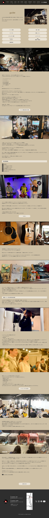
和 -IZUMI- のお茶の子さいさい (10, 167)
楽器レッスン (9, 34)
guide (25, 2)
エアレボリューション (8, 163)
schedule (30, 2)
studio (21, 2)
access (34, 2)
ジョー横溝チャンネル (8, 165)
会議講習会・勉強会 (24, 39)
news (15, 2)
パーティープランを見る (24, 387)
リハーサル (40, 30)
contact (38, 2)
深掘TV (5, 162)
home (7, 2)
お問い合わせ (24, 483)
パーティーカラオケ (9, 39)
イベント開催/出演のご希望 (24, 107)
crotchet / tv (6, 169)
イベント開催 (9, 30)
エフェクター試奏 (24, 34)
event (11, 2)
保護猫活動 (40, 39)
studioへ (24, 214)
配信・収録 (24, 30)
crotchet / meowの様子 (8, 473)
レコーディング (40, 34)
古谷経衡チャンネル (7, 166)
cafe (18, 2)
